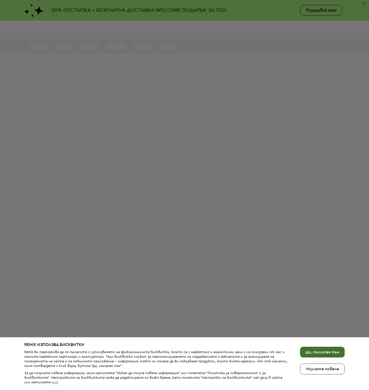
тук (55, 366)
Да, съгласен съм (322, 336)
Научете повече (322, 353)
